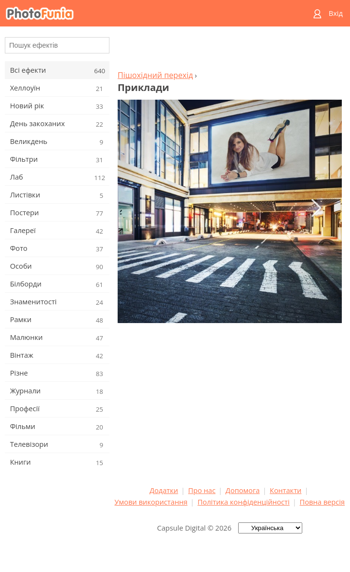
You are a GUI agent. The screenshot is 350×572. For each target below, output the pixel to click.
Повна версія (322, 502)
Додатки (163, 490)
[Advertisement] (229, 51)
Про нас (201, 490)
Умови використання (151, 502)
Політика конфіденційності (244, 502)
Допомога (243, 490)
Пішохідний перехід (155, 75)
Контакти (286, 490)
